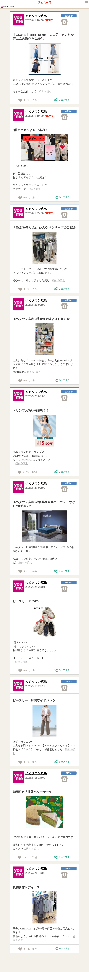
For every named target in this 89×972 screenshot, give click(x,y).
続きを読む (45, 91)
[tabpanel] (44, 59)
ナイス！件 (27, 100)
